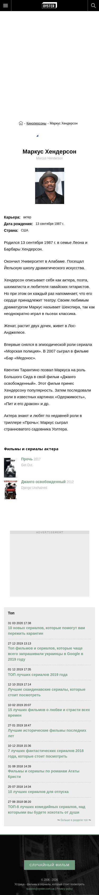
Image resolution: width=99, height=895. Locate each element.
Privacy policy (64, 888)
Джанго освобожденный (43, 482)
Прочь (27, 459)
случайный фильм (49, 865)
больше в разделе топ (74, 820)
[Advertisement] (49, 54)
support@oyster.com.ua (40, 888)
